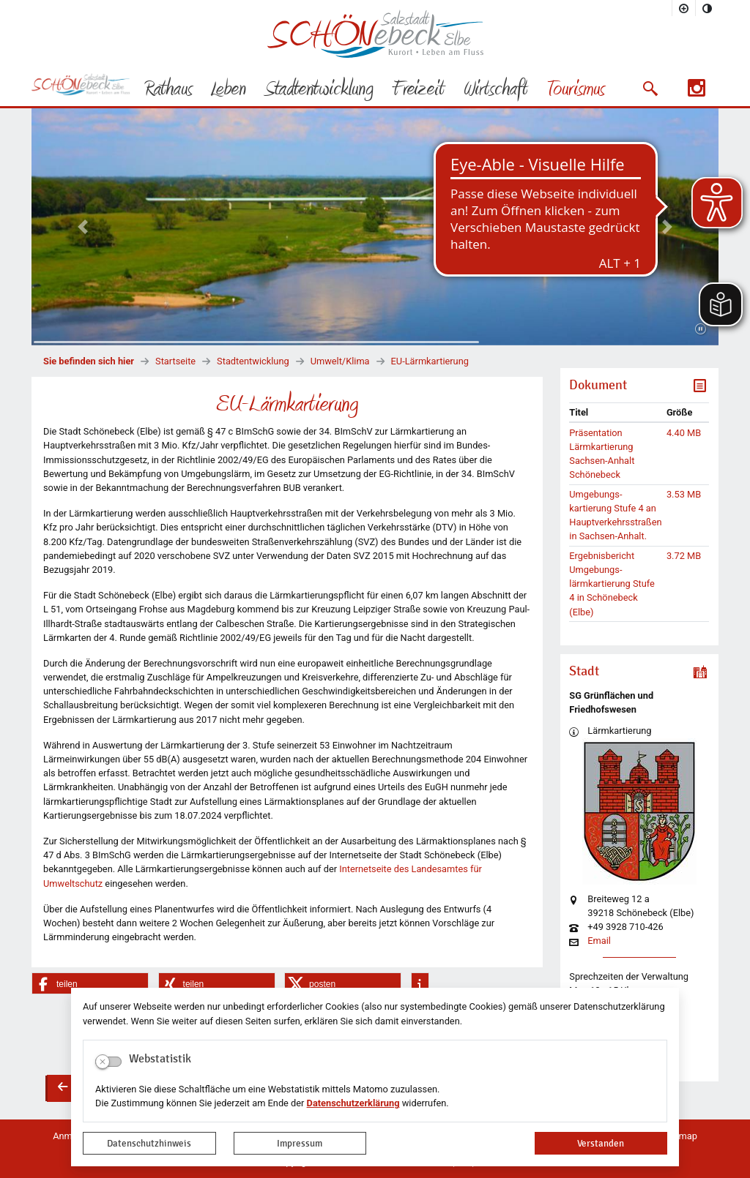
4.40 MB (684, 432)
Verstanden (600, 1143)
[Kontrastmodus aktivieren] (707, 8)
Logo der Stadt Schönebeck (375, 34)
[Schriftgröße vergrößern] (684, 8)
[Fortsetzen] (700, 329)
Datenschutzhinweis (149, 1143)
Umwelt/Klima (340, 361)
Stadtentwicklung (253, 361)
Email (599, 941)
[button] (650, 88)
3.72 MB (684, 555)
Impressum (299, 1143)
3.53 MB (684, 494)
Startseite (175, 361)
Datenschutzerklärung (353, 1103)
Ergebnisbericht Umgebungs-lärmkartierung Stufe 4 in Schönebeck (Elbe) (612, 584)
